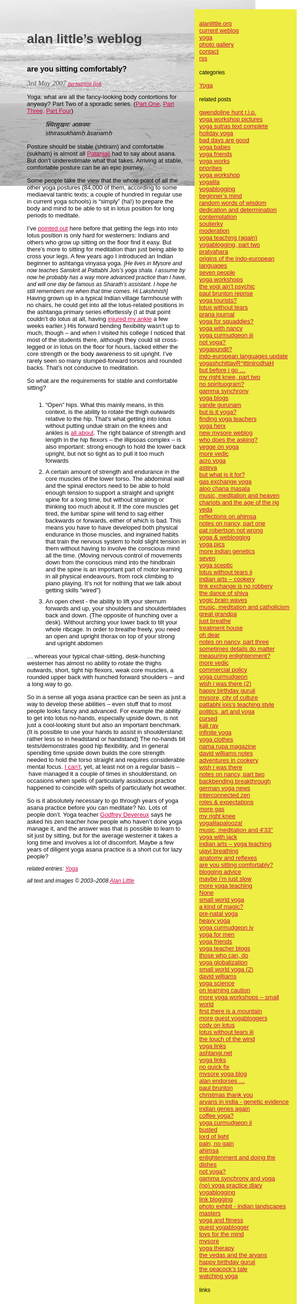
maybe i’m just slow (225, 878)
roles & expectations (226, 802)
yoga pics (212, 544)
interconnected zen (224, 795)
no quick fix (214, 1066)
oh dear (209, 634)
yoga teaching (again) (228, 237)
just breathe (215, 620)
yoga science (216, 983)
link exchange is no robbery (236, 586)
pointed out (53, 228)
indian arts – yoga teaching (235, 843)
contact (209, 51)
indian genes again (224, 1108)
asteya (208, 467)
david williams (217, 976)
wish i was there (220, 767)
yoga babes (214, 147)
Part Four (58, 110)
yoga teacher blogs (224, 948)
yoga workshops (221, 279)
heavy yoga (214, 920)
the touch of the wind (227, 1038)
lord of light (214, 1136)
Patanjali (98, 153)
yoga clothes (216, 739)
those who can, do (223, 955)
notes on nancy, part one (232, 523)
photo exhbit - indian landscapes (242, 1206)
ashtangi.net (215, 1052)
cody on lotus (217, 1025)
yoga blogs (213, 397)
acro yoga (212, 460)
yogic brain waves (223, 599)
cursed (208, 718)
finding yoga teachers (228, 418)
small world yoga (221, 899)
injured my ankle (130, 318)
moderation (214, 230)
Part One (148, 103)
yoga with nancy (220, 328)
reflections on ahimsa (227, 516)
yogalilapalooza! (220, 822)
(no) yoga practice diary (230, 1185)
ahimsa (209, 1150)
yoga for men (216, 934)
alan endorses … (222, 1080)
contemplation (218, 216)
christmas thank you (226, 1094)
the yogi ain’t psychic (227, 286)
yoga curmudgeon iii (226, 335)
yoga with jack (218, 836)
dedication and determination (238, 209)
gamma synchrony (223, 390)
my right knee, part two (229, 377)
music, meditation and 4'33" (236, 829)
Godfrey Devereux (125, 814)
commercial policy (223, 669)
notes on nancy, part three (234, 641)
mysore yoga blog (223, 1073)
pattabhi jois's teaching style (236, 704)
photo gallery (216, 44)
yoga (205, 37)
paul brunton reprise (226, 293)
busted (208, 1129)
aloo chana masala (224, 488)
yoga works (214, 160)
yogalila (209, 181)
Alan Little (122, 881)
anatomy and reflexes (228, 857)
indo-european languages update (243, 356)
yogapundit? (215, 349)
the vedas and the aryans (233, 1255)
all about (82, 432)
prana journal (216, 314)
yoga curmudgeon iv (226, 927)
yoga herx (212, 425)
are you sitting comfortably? (236, 864)
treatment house (221, 627)
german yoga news (224, 788)
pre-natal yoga (218, 913)
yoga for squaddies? (226, 321)
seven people (217, 272)
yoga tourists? (218, 300)
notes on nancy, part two (232, 774)
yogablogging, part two (229, 244)
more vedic (214, 453)
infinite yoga (215, 732)
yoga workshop (219, 174)
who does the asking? (228, 439)
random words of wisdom (233, 202)
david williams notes (226, 753)
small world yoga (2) (226, 969)
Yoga (71, 868)
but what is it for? (222, 474)
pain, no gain (216, 1143)
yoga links (212, 1045)
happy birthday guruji (227, 690)
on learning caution (224, 990)
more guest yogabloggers (233, 1018)
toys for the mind (221, 1234)
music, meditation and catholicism (244, 606)
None (206, 892)
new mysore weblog (226, 432)
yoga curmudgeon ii (225, 1122)
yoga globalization (223, 962)
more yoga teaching (225, 885)
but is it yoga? (217, 411)
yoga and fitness (221, 1220)
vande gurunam (220, 404)
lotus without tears (223, 307)
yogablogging (217, 188)
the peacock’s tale (223, 1268)
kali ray (208, 725)
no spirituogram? (221, 383)
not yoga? (212, 342)
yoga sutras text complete (233, 126)
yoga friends (215, 154)
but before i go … (222, 370)
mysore (209, 1241)
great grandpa (218, 613)
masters (210, 1213)
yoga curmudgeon (223, 676)
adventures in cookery (228, 760)
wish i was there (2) (225, 683)
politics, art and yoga (226, 711)
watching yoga (218, 1275)
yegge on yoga (219, 446)
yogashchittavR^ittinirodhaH (236, 363)
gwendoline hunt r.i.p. (227, 112)
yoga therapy (216, 1248)
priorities (210, 167)
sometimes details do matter (237, 648)
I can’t (73, 766)
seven (207, 558)
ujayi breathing (219, 850)
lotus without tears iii (226, 1032)
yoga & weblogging (224, 537)
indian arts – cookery (227, 579)
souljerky (211, 223)
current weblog (219, 30)
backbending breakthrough (235, 781)
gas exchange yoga (225, 481)
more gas (211, 809)
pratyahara (213, 251)
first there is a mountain (230, 1011)
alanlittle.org (215, 23)
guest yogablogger (224, 1227)
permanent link (84, 83)
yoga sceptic (216, 565)
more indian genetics (227, 551)
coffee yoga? (216, 1115)
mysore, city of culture (228, 697)
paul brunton (216, 1087)
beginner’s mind (220, 195)
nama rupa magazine (227, 746)
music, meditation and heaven (239, 495)
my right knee (217, 816)
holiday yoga (216, 133)
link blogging (216, 1199)
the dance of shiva (223, 593)
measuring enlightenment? (234, 655)
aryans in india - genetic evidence (244, 1101)
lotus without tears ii (225, 572)
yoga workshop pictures (231, 119)
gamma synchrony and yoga (237, 1178)
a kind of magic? (221, 906)
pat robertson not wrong (231, 530)
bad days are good (224, 140)
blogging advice (220, 871)
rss (203, 58)
